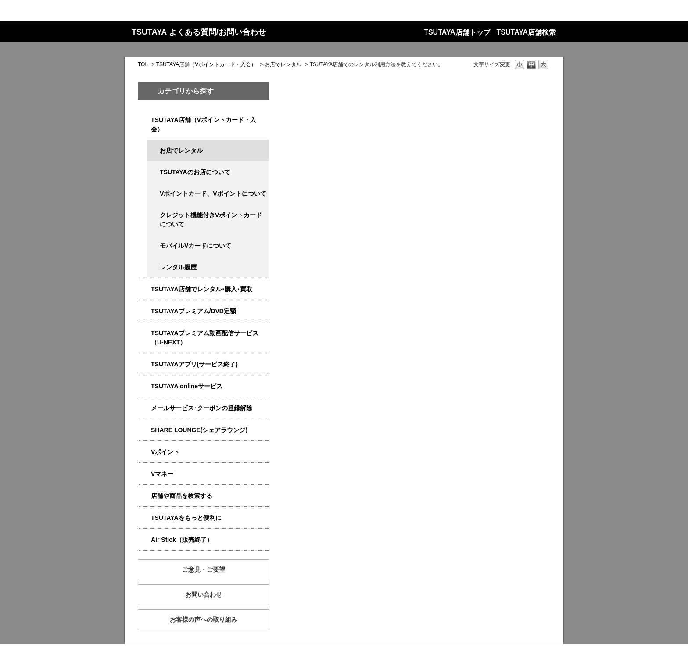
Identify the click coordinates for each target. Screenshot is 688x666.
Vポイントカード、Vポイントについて (213, 193)
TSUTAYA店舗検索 (526, 32)
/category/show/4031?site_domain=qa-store (145, 311)
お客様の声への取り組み (203, 619)
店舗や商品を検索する (181, 495)
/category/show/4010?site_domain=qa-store (145, 386)
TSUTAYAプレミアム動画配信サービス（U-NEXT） (204, 337)
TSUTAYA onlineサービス (186, 386)
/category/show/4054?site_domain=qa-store (145, 289)
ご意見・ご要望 (203, 569)
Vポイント (165, 451)
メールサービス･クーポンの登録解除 (201, 408)
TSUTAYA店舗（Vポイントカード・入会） (206, 64)
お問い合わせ (203, 594)
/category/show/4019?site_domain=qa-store (145, 364)
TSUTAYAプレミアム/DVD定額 (193, 311)
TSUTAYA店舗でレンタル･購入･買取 (201, 289)
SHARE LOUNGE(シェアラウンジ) (199, 429)
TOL (143, 64)
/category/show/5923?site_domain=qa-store (145, 333)
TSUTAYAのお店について (195, 171)
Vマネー (162, 473)
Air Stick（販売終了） (182, 539)
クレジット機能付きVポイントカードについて (211, 219)
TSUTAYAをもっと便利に (186, 517)
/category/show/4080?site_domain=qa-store (145, 408)
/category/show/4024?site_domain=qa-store (145, 518)
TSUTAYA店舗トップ (457, 32)
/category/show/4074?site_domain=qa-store (145, 452)
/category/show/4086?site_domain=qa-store (145, 496)
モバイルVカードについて (195, 245)
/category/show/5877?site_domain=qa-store (145, 430)
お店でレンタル (283, 64)
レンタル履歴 (178, 267)
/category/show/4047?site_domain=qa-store (145, 120)
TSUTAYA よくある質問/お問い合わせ (199, 32)
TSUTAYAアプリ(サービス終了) (194, 364)
